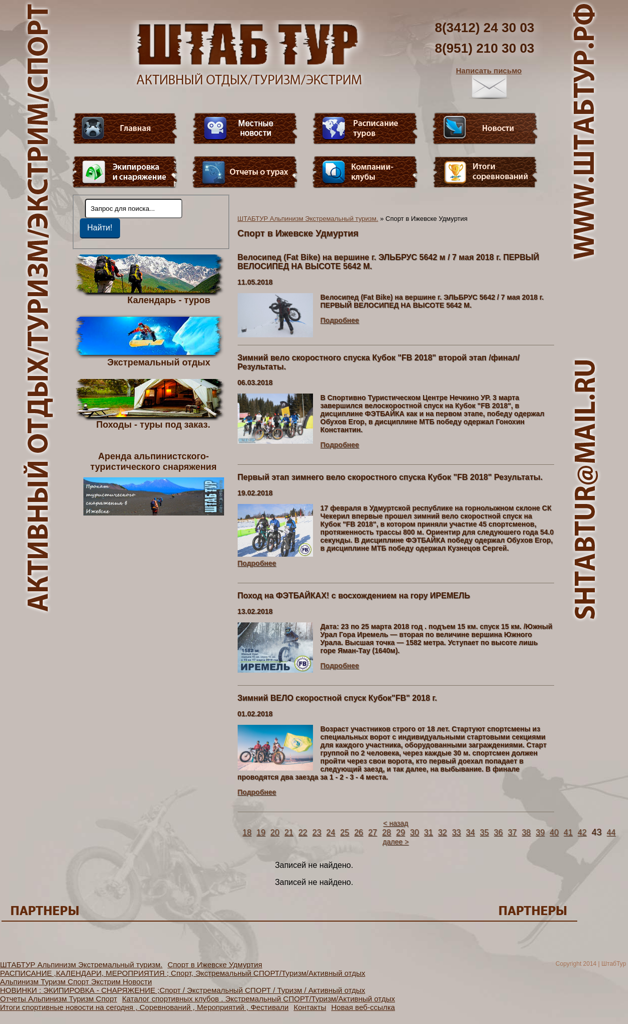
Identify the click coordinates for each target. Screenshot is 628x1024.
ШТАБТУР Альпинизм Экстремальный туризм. (308, 218)
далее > (396, 842)
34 (470, 832)
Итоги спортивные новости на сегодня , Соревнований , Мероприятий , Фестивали (144, 1007)
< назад (395, 823)
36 (498, 832)
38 (526, 832)
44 (610, 832)
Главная (125, 128)
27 (372, 832)
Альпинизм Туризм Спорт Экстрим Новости (76, 981)
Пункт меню (125, 172)
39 (540, 832)
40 (554, 832)
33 (456, 832)
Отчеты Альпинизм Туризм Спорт (58, 998)
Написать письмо (489, 82)
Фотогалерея (485, 172)
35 (484, 832)
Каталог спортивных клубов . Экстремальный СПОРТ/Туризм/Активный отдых (258, 998)
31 (428, 832)
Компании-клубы (365, 172)
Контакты (309, 1007)
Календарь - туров (169, 299)
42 (582, 832)
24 (330, 832)
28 (386, 832)
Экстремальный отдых (158, 361)
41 (568, 832)
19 (260, 832)
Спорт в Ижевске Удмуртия (214, 964)
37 (512, 832)
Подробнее (340, 320)
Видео (245, 128)
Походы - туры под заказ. (153, 424)
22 (302, 832)
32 (442, 832)
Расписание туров (365, 128)
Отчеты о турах (245, 172)
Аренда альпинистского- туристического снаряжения (153, 483)
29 (400, 832)
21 (288, 832)
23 (316, 832)
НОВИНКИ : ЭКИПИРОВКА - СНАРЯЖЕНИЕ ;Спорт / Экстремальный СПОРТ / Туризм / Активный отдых (182, 990)
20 (274, 832)
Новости (485, 128)
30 (414, 832)
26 (358, 832)
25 (344, 832)
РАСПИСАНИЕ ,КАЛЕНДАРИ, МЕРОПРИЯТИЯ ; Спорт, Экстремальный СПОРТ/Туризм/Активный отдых (182, 973)
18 (247, 832)
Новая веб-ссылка (363, 1007)
